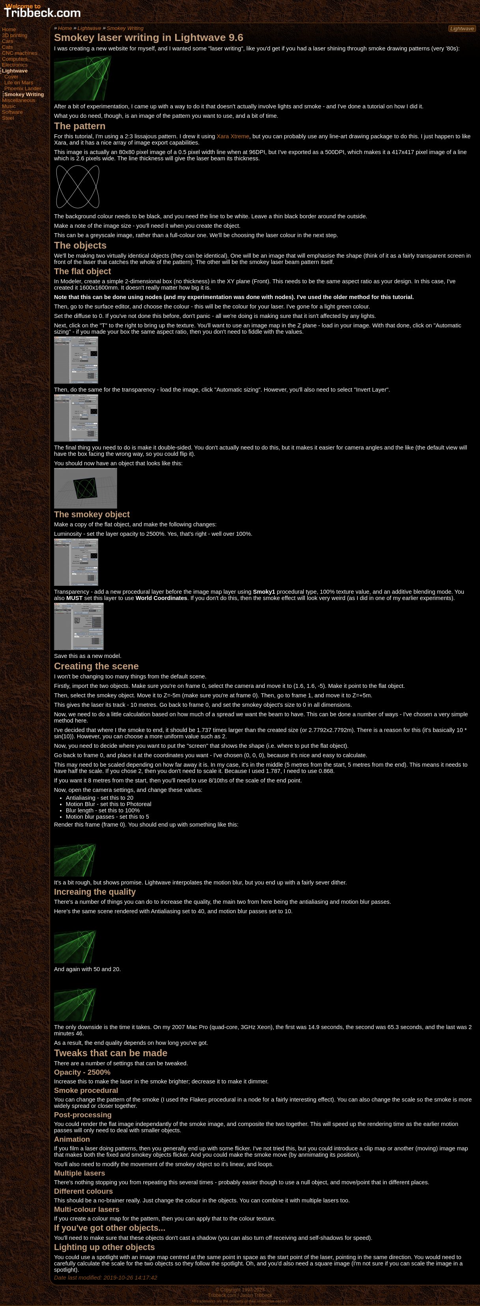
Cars (7, 41)
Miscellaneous (18, 100)
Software (12, 112)
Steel (8, 118)
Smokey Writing (24, 94)
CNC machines (19, 53)
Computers (15, 59)
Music (9, 106)
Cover (11, 77)
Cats (7, 47)
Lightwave (15, 71)
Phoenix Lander (22, 88)
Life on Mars (18, 82)
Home (9, 29)
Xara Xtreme (233, 136)
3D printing (14, 35)
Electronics (15, 65)
